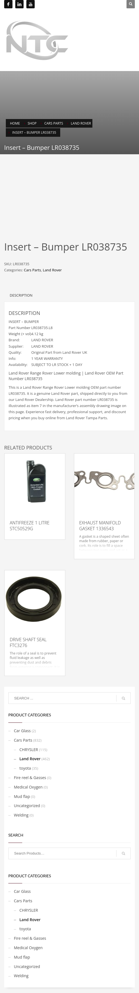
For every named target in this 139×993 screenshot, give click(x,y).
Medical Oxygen (28, 787)
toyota (25, 768)
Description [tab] (21, 295)
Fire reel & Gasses (30, 777)
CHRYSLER (28, 749)
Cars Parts (32, 269)
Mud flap (22, 796)
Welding (21, 815)
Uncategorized (27, 805)
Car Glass (22, 730)
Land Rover (52, 269)
